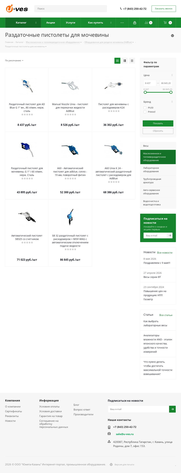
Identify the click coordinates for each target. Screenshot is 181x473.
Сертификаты (13, 411)
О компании (13, 406)
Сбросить (158, 130)
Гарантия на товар (50, 416)
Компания (12, 400)
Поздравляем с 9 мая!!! (157, 262)
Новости (10, 420)
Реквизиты (12, 416)
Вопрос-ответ (82, 409)
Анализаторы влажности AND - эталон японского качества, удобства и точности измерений (158, 343)
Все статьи (165, 315)
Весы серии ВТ (152, 277)
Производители (83, 414)
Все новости (164, 252)
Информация (49, 400)
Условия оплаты (49, 406)
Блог (76, 404)
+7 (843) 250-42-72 (134, 8)
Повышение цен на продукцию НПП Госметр (155, 295)
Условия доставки (50, 411)
